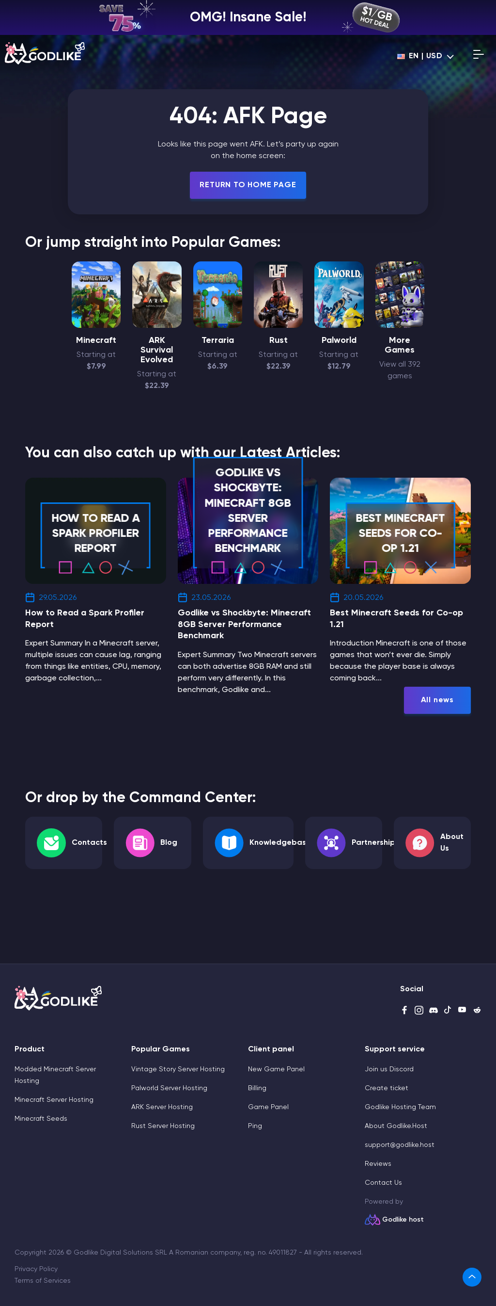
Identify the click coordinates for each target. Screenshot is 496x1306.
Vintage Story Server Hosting (178, 1069)
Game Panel (268, 1107)
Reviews (378, 1164)
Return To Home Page (248, 185)
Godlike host (403, 1219)
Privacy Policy (36, 1269)
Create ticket (386, 1088)
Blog (168, 843)
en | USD (420, 56)
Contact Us (383, 1182)
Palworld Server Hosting (169, 1088)
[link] (472, 1277)
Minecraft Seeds (41, 1118)
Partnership (373, 843)
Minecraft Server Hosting (54, 1099)
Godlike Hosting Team (400, 1107)
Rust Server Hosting (163, 1126)
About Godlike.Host (396, 1126)
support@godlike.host (399, 1145)
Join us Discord (389, 1069)
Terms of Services (43, 1280)
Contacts (89, 843)
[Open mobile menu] (478, 56)
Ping (255, 1126)
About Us (452, 843)
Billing (257, 1088)
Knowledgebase (280, 843)
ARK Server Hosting (162, 1107)
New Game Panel (276, 1069)
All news (437, 700)
